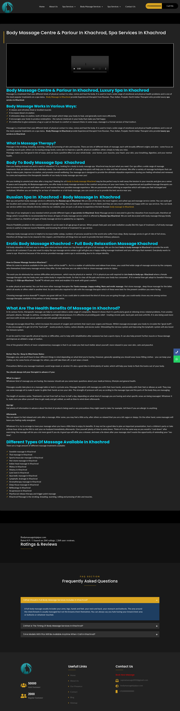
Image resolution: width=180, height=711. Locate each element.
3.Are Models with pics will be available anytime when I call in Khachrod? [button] (59, 634)
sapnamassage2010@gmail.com (134, 680)
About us (73, 681)
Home (41, 6)
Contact (72, 692)
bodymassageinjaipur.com (131, 685)
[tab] (90, 600)
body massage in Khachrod (122, 206)
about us (53, 6)
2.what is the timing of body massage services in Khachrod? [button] (53, 625)
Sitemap (72, 703)
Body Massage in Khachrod (58, 97)
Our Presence (75, 686)
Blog (71, 697)
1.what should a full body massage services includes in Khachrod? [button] (55, 600)
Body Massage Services (91, 6)
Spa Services (69, 6)
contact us (130, 6)
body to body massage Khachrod (81, 181)
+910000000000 (153, 6)
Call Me (170, 6)
